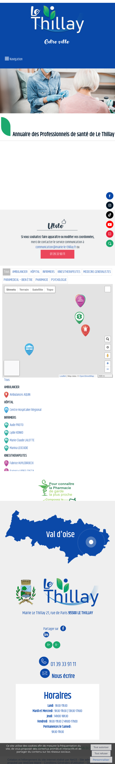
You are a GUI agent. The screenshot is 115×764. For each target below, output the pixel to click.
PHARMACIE (42, 453)
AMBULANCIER (20, 445)
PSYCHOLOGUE (59, 453)
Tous (6, 445)
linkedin (46, 634)
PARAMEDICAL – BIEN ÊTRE (18, 453)
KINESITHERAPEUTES (69, 445)
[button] (110, 243)
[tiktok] (110, 218)
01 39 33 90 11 (57, 428)
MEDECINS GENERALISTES (97, 445)
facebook (63, 628)
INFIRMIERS (49, 445)
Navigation (16, 59)
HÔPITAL (35, 445)
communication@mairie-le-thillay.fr (56, 421)
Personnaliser (101, 759)
